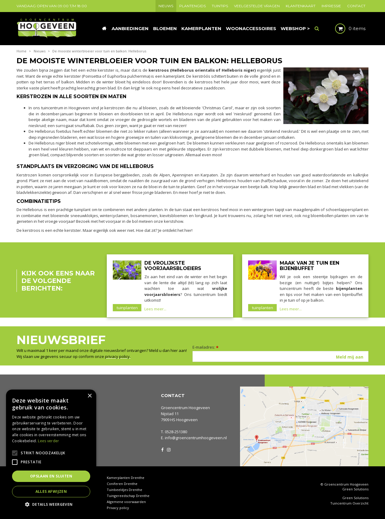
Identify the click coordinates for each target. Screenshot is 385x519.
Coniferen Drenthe (122, 483)
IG (168, 449)
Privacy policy (118, 507)
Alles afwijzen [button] (51, 491)
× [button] (89, 396)
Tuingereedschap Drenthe (128, 495)
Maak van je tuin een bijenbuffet (309, 265)
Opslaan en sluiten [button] (51, 476)
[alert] (51, 451)
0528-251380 (176, 431)
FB (162, 449)
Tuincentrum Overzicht (349, 503)
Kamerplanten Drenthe (125, 477)
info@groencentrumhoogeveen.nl (196, 437)
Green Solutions (355, 489)
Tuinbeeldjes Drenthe (124, 489)
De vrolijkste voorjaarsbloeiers (172, 265)
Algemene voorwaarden (126, 501)
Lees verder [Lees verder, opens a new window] (48, 440)
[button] (51, 504)
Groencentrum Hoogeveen (185, 407)
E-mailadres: (205, 347)
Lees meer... (155, 308)
